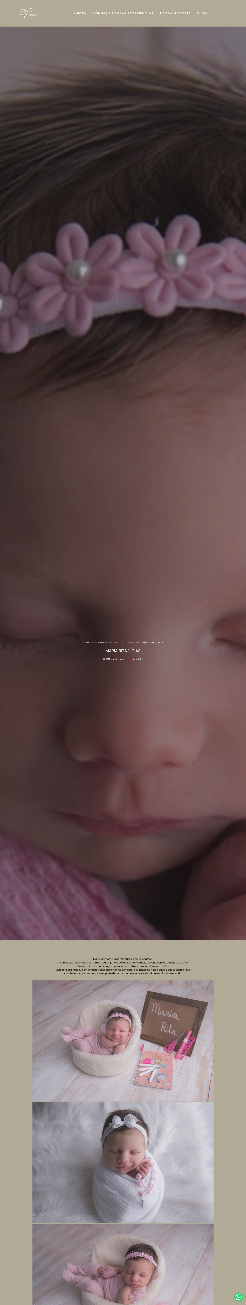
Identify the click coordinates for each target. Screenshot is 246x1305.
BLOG (202, 13)
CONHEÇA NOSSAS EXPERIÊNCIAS (123, 13)
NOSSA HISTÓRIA (175, 13)
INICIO (80, 13)
